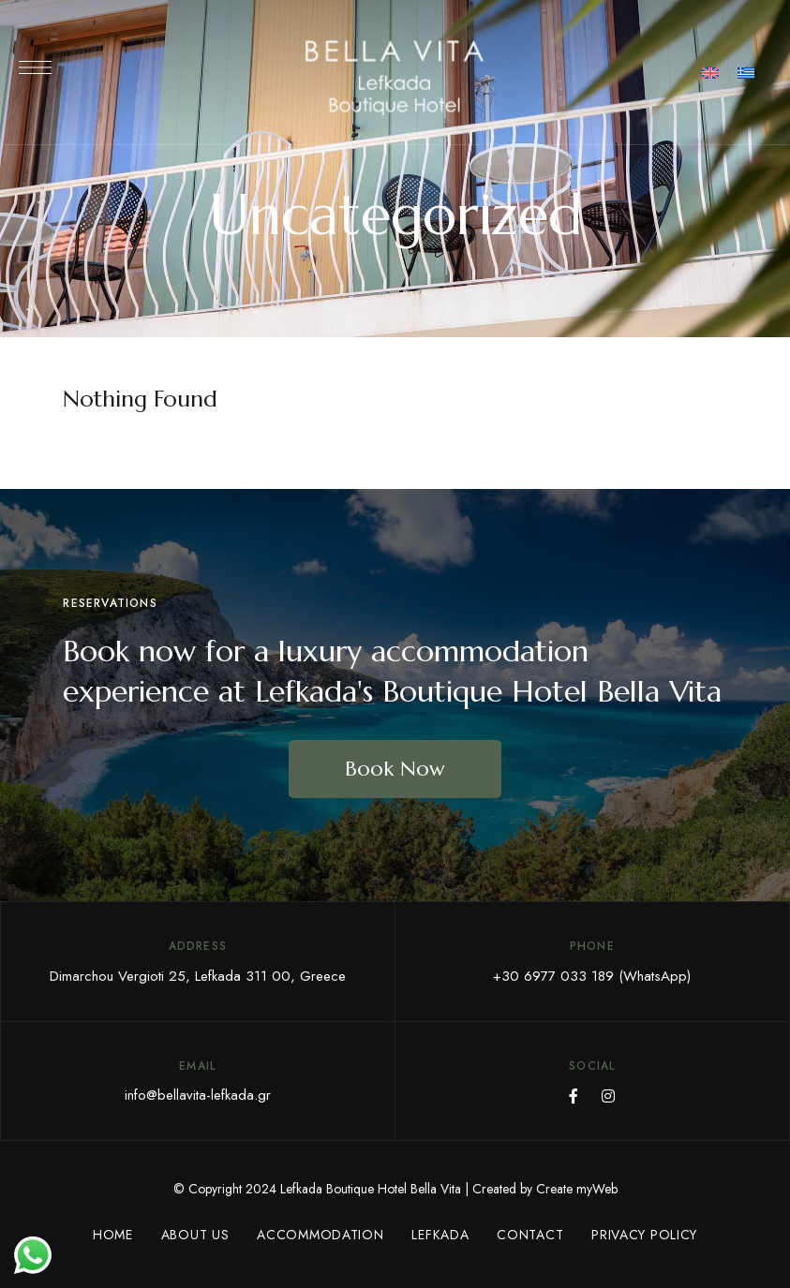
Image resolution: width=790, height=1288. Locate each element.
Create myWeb (577, 1188)
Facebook (573, 1095)
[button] (395, 769)
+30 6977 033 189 (553, 976)
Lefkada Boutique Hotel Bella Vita (370, 1188)
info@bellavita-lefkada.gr (198, 1095)
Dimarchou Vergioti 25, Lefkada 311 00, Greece (198, 976)
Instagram (608, 1095)
